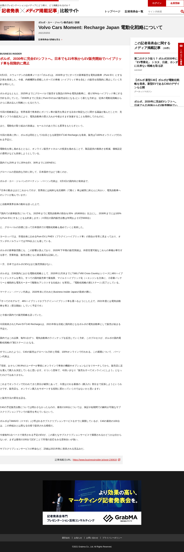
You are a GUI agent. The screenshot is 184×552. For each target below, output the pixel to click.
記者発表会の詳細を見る (49, 39)
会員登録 (175, 3)
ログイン (156, 3)
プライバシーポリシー (112, 538)
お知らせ (78, 538)
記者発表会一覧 (134, 11)
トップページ (112, 11)
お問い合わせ (92, 538)
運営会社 (66, 538)
